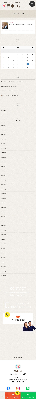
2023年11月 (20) (3, 202)
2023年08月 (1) (3, 216)
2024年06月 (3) (3, 189)
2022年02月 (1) (3, 248)
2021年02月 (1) (3, 275)
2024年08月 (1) (3, 184)
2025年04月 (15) (3, 152)
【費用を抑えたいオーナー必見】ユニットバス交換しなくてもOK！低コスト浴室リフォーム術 (15, 90)
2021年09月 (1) (3, 266)
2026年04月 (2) (3, 125)
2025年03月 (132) (3, 157)
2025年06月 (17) (3, 143)
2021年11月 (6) (3, 257)
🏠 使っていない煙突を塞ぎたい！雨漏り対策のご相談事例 (10, 95)
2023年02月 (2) (3, 225)
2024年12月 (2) (3, 166)
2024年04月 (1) (3, 193)
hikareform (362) (3, 110)
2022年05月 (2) (3, 239)
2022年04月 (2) (3, 243)
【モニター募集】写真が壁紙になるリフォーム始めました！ (10, 86)
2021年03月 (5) (3, 271)
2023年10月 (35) (3, 207)
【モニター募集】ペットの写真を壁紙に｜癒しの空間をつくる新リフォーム (12, 81)
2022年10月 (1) (3, 234)
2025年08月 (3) (3, 134)
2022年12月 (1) (3, 230)
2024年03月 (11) (3, 198)
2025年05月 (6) (3, 148)
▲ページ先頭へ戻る (18, 357)
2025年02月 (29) (3, 161)
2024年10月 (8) (3, 175)
